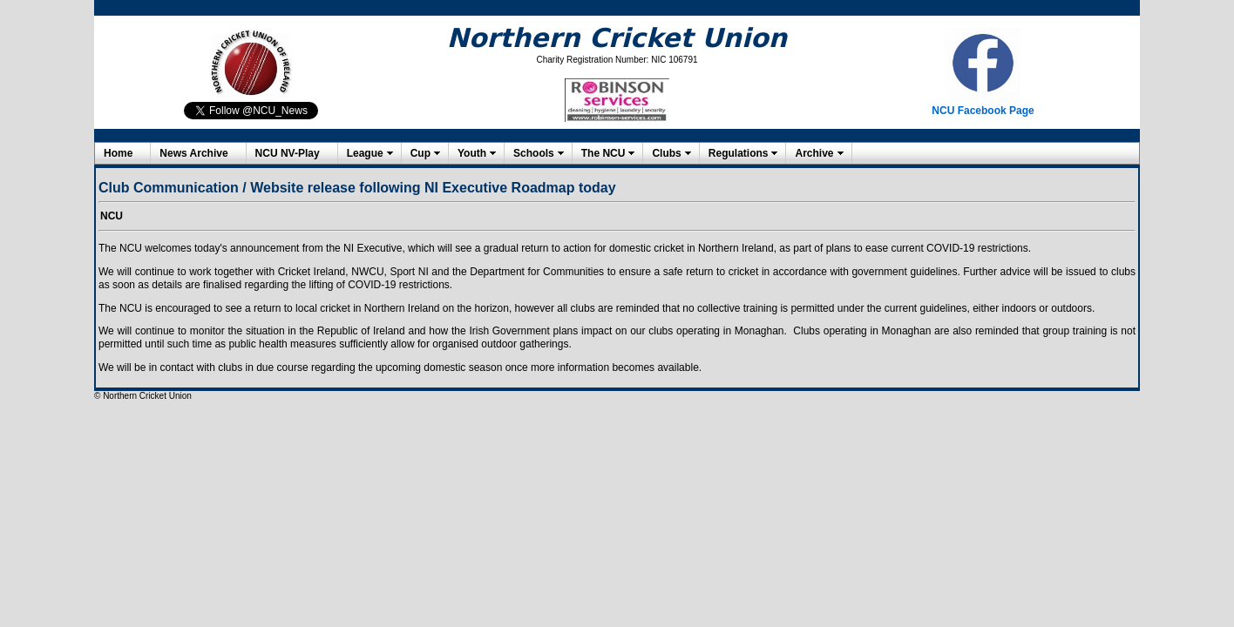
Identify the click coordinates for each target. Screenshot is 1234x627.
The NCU (603, 153)
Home (118, 153)
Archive (814, 153)
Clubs (666, 153)
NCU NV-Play (287, 153)
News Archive (193, 153)
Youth (472, 153)
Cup (420, 153)
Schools (533, 153)
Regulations (739, 153)
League (365, 153)
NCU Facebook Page (983, 110)
